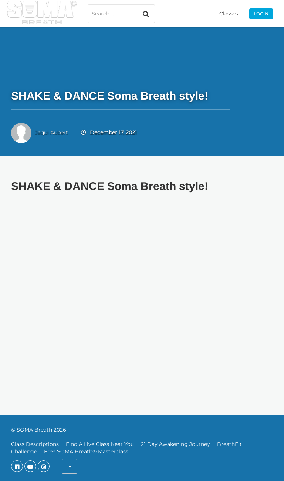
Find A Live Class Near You (100, 444)
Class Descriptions (35, 444)
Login (261, 14)
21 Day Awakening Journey (175, 444)
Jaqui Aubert (51, 132)
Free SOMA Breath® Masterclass (86, 451)
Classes (228, 13)
